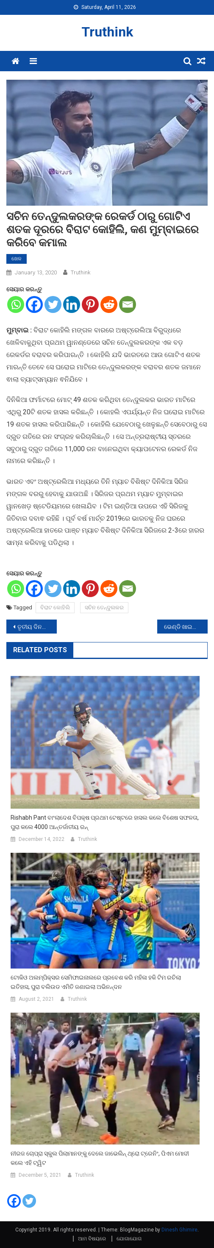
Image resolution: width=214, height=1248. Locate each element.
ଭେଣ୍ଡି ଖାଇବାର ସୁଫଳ (186, 626)
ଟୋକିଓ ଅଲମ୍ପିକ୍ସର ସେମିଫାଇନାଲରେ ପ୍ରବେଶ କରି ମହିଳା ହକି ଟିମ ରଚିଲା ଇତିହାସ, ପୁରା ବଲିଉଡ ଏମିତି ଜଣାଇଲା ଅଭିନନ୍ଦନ (96, 982)
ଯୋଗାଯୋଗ (129, 1239)
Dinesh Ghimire (179, 1230)
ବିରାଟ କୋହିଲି (55, 607)
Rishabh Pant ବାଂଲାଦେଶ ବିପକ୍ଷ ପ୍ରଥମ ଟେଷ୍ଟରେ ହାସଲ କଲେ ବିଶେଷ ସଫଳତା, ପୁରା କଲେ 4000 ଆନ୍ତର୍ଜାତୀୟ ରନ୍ (105, 822)
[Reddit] (108, 304)
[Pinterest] (90, 304)
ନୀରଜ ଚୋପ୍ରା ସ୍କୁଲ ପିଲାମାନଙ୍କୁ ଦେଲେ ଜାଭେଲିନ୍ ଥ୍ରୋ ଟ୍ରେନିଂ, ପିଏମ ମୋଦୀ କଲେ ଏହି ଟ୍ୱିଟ (100, 1158)
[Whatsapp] (15, 304)
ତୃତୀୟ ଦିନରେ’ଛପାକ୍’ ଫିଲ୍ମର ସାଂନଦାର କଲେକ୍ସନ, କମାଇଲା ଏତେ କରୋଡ (37, 626)
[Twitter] (52, 304)
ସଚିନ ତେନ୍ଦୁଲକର (104, 607)
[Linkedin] (71, 304)
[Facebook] (34, 304)
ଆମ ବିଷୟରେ (92, 1239)
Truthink (107, 32)
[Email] (127, 304)
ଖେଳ (16, 259)
